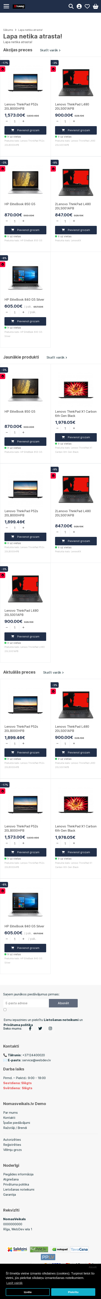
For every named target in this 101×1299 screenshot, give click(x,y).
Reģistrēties (12, 1145)
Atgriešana (11, 1179)
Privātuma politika (16, 1184)
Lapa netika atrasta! (30, 29)
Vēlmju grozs (12, 1150)
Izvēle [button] (28, 1292)
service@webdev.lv (36, 1060)
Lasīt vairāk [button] (14, 1283)
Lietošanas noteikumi (18, 1189)
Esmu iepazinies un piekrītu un (43, 1022)
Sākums (8, 29)
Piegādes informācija (18, 1174)
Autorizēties (12, 1140)
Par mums (10, 1113)
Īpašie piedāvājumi (16, 1123)
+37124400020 (33, 1055)
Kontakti (9, 1118)
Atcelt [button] (93, 1267)
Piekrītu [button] (73, 1292)
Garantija (9, 1195)
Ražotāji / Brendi (15, 1128)
